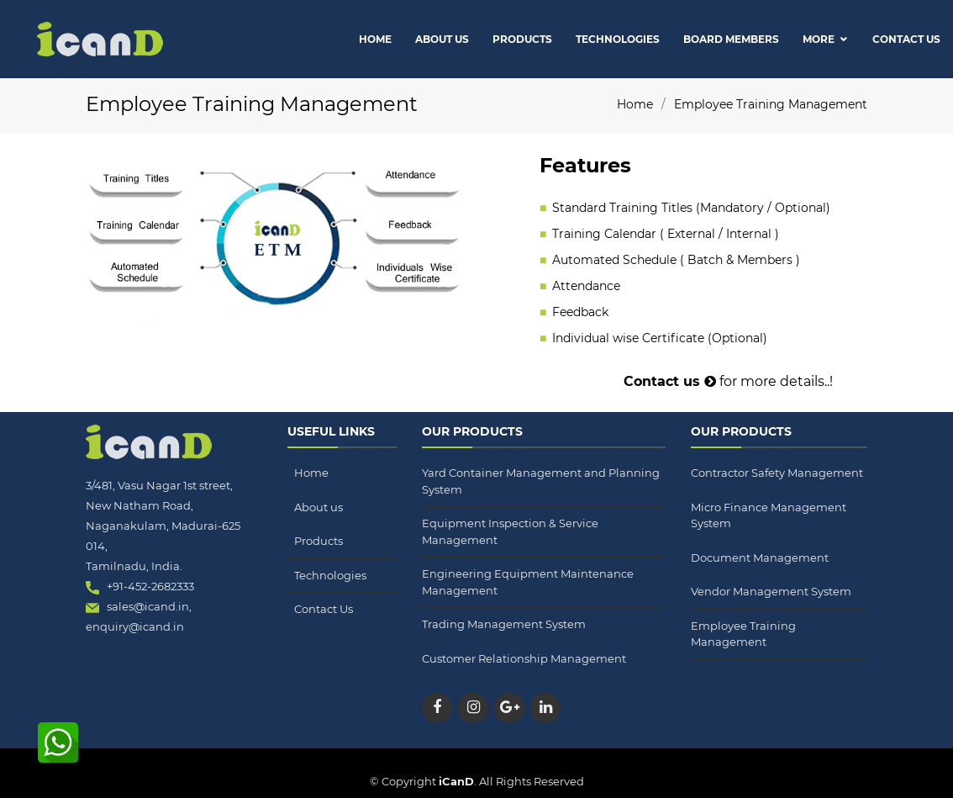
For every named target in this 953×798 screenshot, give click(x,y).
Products (522, 39)
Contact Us (906, 39)
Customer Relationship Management (524, 658)
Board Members (731, 39)
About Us (442, 39)
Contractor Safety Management (777, 472)
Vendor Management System (771, 591)
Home (375, 39)
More (819, 39)
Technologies (618, 39)
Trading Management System (504, 624)
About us (318, 507)
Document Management (760, 557)
